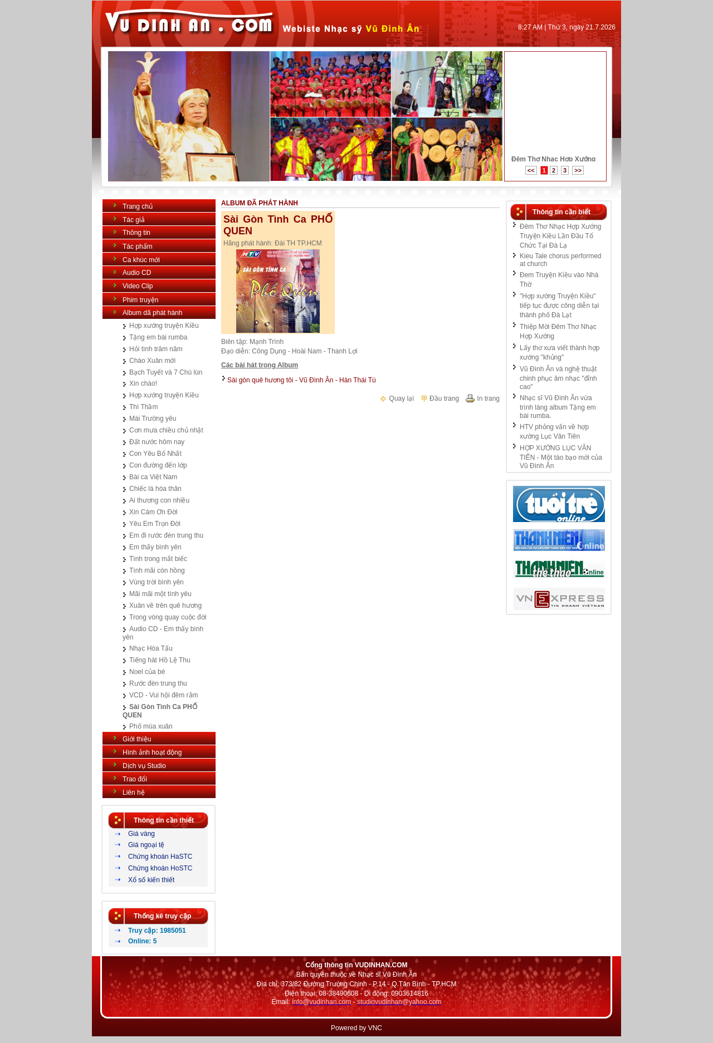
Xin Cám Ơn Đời (153, 512)
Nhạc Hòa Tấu (151, 648)
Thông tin (136, 233)
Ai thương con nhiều (159, 500)
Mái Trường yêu (152, 418)
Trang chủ (138, 206)
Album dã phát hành (152, 313)
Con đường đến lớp (158, 465)
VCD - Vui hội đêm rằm (163, 695)
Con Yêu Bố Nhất (155, 453)
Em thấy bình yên (155, 547)
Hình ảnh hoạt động (152, 752)
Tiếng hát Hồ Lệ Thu (160, 660)
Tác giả (134, 220)
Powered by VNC (356, 1028)
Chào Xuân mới (152, 361)
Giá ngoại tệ (146, 845)
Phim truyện (140, 300)
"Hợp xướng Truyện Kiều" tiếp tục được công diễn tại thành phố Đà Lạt (559, 305)
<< (531, 170)
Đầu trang (439, 398)
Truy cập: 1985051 (157, 930)
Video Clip (138, 286)
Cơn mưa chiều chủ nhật (166, 430)
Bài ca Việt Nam (153, 477)
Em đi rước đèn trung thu (166, 535)
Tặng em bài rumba (158, 337)
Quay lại (396, 398)
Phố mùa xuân (151, 726)
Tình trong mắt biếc (158, 559)
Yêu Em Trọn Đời (154, 524)
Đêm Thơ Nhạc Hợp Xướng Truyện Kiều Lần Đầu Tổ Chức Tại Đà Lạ (561, 236)
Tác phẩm (138, 246)
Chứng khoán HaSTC (160, 856)
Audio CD (137, 273)
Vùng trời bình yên (156, 582)
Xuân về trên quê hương (165, 605)
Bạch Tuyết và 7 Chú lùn (165, 372)
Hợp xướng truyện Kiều (164, 325)
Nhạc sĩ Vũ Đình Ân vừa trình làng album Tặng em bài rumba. (558, 407)
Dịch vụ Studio (144, 766)
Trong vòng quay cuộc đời (167, 617)
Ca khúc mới (141, 260)
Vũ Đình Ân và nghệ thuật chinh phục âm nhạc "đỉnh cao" (558, 378)
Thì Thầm (143, 407)
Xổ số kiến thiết (151, 880)
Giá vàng (141, 834)
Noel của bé (147, 672)
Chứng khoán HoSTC (160, 868)
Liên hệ (134, 792)
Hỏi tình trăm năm (156, 349)
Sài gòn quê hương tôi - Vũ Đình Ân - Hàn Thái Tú (301, 380)
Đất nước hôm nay (156, 442)
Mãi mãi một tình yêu (160, 594)
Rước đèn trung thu (158, 683)
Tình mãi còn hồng (157, 570)
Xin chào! (143, 383)
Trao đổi (135, 779)
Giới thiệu (137, 739)
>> (578, 170)
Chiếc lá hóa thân (155, 489)
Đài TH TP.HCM (298, 243)
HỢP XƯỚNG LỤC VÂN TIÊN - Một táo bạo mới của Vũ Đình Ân (561, 457)
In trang (482, 398)
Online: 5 (142, 941)
